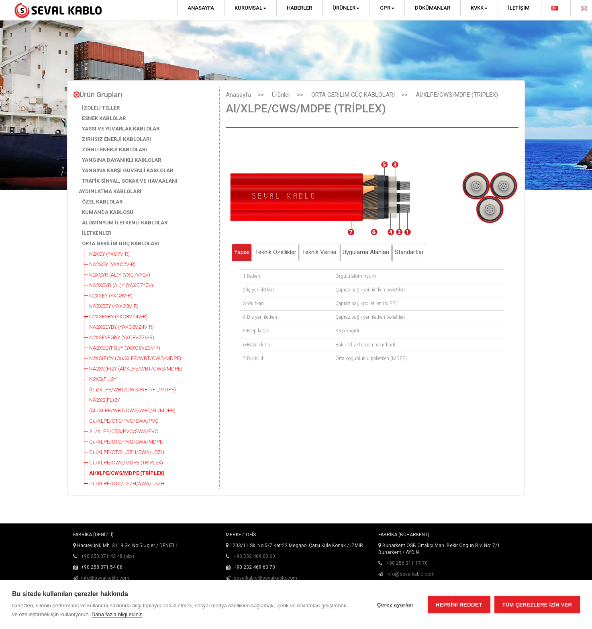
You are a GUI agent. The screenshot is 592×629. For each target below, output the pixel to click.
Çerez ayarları (395, 605)
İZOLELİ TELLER (101, 108)
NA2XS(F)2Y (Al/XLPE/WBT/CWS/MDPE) (135, 369)
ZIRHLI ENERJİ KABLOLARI (114, 150)
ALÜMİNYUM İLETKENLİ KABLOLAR (124, 223)
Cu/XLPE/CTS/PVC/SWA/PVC (124, 421)
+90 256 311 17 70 (407, 563)
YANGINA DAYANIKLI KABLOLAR (121, 160)
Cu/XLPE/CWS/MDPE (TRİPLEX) (126, 463)
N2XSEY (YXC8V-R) (111, 296)
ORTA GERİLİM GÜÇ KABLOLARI (120, 243)
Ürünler (281, 94)
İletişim (518, 8)
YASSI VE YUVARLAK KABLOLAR (120, 129)
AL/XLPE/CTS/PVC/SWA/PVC (123, 431)
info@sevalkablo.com (105, 578)
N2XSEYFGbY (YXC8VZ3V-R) (121, 337)
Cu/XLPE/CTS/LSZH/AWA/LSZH (126, 483)
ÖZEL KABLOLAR (102, 202)
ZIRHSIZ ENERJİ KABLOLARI (116, 139)
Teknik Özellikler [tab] (275, 252)
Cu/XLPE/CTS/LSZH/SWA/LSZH (126, 452)
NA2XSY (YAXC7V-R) (112, 264)
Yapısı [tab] (241, 252)
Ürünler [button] (346, 8)
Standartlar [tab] (409, 252)
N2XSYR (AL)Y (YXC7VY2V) (119, 275)
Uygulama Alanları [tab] (366, 252)
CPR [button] (387, 8)
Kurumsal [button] (250, 8)
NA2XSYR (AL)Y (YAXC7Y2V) (121, 285)
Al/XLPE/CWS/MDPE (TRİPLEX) (127, 473)
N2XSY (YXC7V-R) (109, 254)
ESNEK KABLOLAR (104, 118)
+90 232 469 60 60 (254, 556)
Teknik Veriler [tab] (319, 252)
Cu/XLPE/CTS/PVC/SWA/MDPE (126, 442)
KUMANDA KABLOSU (107, 212)
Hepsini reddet (459, 605)
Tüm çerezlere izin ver (537, 605)
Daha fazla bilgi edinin (117, 614)
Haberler (299, 8)
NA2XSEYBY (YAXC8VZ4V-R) (121, 327)
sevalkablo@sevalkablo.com (265, 578)
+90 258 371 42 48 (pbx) (107, 556)
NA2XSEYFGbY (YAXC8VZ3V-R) (124, 348)
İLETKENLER (96, 233)
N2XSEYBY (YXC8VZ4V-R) (118, 316)
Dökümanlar (432, 8)
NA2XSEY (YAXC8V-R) (114, 306)
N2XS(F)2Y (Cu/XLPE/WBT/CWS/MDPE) (135, 358)
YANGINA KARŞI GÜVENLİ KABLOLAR (127, 170)
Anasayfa (201, 8)
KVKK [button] (479, 8)
